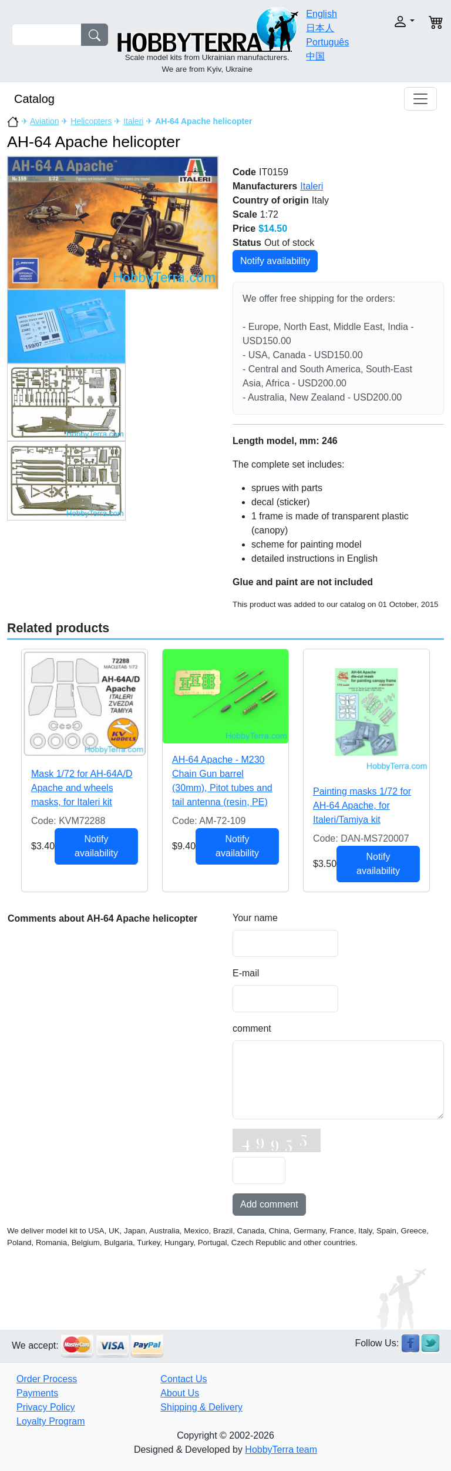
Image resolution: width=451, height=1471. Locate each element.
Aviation (44, 121)
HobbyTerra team (281, 1450)
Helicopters (91, 121)
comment (252, 1028)
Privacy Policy (45, 1407)
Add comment (269, 1204)
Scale (245, 214)
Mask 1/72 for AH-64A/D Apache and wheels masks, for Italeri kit (82, 788)
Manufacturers (265, 186)
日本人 (320, 28)
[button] (397, 21)
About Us (179, 1393)
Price (244, 229)
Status (247, 243)
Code (244, 172)
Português (327, 42)
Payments (37, 1393)
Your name (255, 918)
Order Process (46, 1379)
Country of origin (271, 200)
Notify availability (275, 261)
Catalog (34, 98)
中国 (315, 56)
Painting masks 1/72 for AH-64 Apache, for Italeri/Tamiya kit (362, 805)
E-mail (246, 973)
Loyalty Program (50, 1421)
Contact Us (183, 1379)
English (321, 14)
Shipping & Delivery (201, 1407)
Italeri (133, 121)
